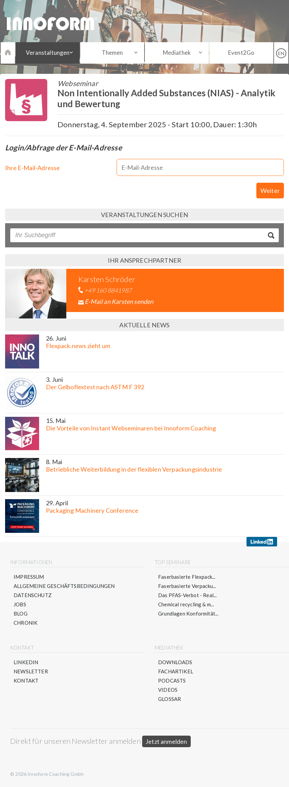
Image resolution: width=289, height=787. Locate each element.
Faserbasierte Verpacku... (187, 586)
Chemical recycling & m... (186, 604)
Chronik (25, 623)
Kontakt (26, 680)
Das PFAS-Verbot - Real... (187, 595)
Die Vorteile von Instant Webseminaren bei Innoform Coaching (131, 428)
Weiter (270, 190)
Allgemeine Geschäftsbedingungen (64, 586)
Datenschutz (33, 595)
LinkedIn (26, 662)
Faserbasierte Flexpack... (187, 577)
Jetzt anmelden (166, 741)
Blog (21, 613)
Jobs (20, 604)
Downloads (175, 662)
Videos (167, 690)
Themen (112, 52)
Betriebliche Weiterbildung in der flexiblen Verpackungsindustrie (134, 469)
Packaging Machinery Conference (92, 510)
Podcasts (172, 680)
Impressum (29, 577)
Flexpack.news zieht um (78, 345)
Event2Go (241, 52)
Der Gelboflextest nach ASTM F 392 (95, 387)
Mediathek (177, 52)
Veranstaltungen (48, 52)
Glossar (169, 699)
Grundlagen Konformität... (188, 613)
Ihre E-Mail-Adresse (32, 167)
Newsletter (31, 671)
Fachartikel (175, 671)
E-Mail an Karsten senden (119, 301)
